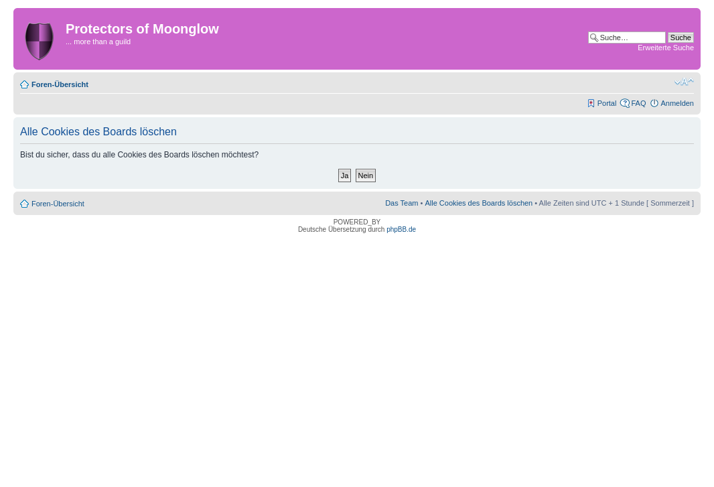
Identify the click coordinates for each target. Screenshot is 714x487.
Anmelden (677, 103)
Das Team (401, 203)
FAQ (638, 103)
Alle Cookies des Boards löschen (478, 203)
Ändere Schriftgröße (684, 82)
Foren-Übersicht (59, 84)
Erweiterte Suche (666, 48)
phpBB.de (401, 229)
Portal (607, 103)
